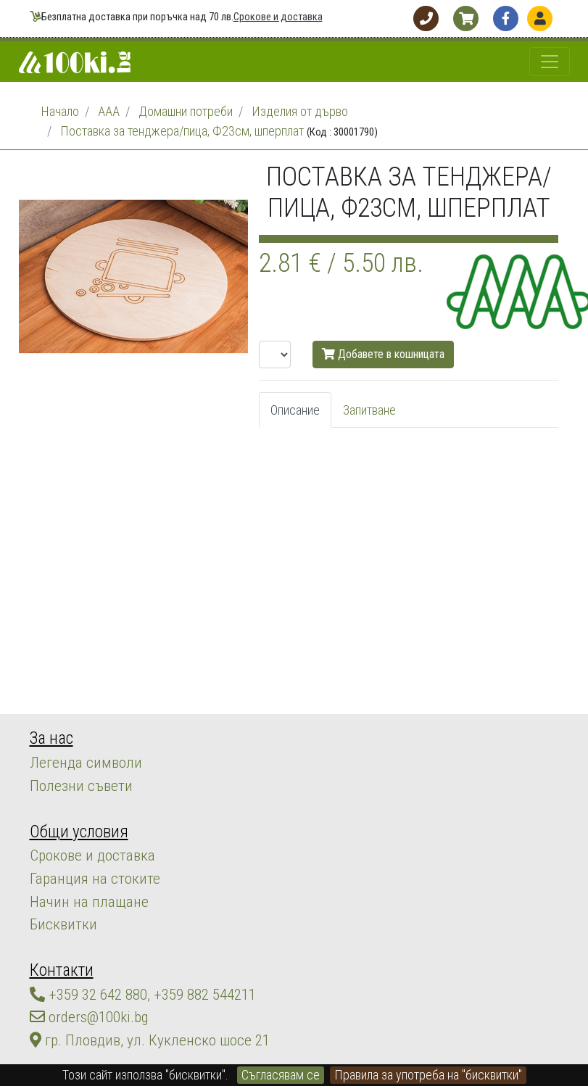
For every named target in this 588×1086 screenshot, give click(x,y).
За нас (48, 736)
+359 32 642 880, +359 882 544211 (129, 961)
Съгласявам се (280, 1074)
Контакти (57, 940)
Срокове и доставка (278, 17)
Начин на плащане (76, 879)
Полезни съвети (72, 776)
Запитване (369, 410)
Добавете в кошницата (383, 354)
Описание (295, 410)
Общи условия (71, 819)
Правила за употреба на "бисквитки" (428, 1074)
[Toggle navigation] (549, 61)
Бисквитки (56, 898)
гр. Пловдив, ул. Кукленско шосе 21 (130, 1000)
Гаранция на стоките (82, 859)
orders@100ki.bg (81, 980)
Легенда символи (76, 757)
